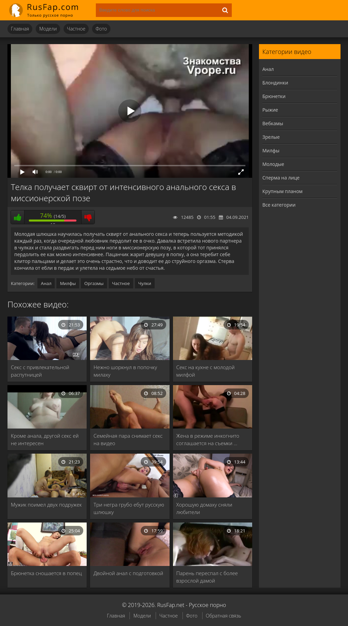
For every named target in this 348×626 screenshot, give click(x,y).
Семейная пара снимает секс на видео (127, 439)
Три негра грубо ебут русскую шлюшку (128, 508)
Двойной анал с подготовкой (128, 573)
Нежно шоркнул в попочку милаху (125, 371)
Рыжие (270, 110)
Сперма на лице (280, 177)
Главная (20, 28)
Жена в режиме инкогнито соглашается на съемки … (208, 439)
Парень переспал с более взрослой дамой (207, 577)
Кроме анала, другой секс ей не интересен (45, 439)
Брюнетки (273, 96)
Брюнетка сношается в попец (46, 573)
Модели (48, 28)
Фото (101, 28)
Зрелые (271, 137)
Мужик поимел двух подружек (46, 504)
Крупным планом (282, 191)
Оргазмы (94, 283)
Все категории (279, 205)
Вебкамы (272, 123)
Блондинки (275, 82)
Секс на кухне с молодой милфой (205, 371)
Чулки (144, 283)
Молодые (273, 164)
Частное (76, 28)
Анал (46, 283)
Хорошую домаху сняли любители (204, 508)
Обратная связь (223, 615)
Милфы (68, 283)
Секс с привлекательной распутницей (40, 371)
